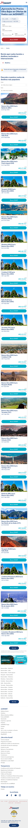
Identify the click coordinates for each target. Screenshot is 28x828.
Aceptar (14, 825)
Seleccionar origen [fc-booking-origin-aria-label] (6, 26)
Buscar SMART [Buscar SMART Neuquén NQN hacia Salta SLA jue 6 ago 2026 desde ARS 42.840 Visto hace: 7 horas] (14, 560)
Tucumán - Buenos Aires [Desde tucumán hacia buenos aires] (7, 685)
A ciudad (5, 801)
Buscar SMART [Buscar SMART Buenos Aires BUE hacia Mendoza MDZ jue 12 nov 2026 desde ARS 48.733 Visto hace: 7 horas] (14, 228)
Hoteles (3, 726)
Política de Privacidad (6, 774)
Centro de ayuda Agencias (7, 757)
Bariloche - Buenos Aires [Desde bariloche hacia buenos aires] (7, 698)
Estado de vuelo (5, 747)
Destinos (3, 713)
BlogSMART (4, 734)
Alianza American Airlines (7, 715)
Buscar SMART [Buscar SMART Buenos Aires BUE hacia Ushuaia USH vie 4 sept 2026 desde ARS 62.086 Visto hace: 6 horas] (14, 449)
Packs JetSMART (5, 717)
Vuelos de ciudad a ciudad (13, 801)
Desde (3, 24)
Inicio (2, 48)
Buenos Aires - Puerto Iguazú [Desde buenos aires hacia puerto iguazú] (8, 672)
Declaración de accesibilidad (8, 783)
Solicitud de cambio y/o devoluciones (10, 743)
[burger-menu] (26, 2)
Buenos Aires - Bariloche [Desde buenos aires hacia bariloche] (7, 668)
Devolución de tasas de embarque (9, 745)
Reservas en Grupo (5, 753)
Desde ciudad (11, 802)
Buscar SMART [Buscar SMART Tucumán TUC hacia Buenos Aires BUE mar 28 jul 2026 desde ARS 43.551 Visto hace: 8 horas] (14, 338)
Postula (2, 789)
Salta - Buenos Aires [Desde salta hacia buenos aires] (6, 683)
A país (2, 801)
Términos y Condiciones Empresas (9, 779)
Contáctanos (4, 755)
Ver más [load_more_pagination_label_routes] (14, 701)
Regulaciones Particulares (7, 770)
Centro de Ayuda (5, 739)
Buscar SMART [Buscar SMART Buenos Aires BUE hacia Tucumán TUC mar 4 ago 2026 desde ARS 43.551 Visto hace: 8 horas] (14, 421)
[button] (14, 19)
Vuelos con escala (5, 751)
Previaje (3, 762)
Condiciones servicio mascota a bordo (10, 777)
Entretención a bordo (6, 732)
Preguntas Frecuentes (6, 741)
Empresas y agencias (6, 720)
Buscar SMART (14, 39)
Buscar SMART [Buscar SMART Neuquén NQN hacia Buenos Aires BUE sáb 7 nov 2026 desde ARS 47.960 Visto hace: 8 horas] (14, 200)
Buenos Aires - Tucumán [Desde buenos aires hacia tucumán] (7, 691)
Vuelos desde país (18, 802)
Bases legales (4, 781)
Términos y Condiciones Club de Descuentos (12, 776)
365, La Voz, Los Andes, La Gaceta (9, 730)
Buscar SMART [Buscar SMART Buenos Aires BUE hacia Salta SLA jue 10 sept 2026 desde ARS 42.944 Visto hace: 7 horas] (14, 145)
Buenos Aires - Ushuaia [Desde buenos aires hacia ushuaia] (6, 693)
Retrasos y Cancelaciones (7, 749)
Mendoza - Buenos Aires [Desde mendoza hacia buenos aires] (7, 679)
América (6, 63)
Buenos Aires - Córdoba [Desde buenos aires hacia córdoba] (7, 687)
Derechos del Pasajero (6, 772)
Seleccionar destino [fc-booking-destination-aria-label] (7, 30)
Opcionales (3, 719)
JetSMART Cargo (5, 724)
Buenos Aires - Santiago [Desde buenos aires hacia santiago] (7, 695)
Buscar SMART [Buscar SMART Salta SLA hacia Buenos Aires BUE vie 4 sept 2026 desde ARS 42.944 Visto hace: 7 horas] (14, 311)
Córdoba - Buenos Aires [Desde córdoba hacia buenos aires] (7, 681)
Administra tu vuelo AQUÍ (7, 760)
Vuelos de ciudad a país (23, 801)
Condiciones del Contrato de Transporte (10, 768)
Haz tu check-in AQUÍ (6, 758)
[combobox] (14, 85)
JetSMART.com (14, 822)
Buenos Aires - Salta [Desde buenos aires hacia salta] (6, 670)
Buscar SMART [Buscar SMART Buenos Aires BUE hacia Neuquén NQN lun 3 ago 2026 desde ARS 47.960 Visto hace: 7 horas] (14, 394)
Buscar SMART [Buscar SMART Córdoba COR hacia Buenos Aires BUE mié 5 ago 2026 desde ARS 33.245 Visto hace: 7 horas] (14, 283)
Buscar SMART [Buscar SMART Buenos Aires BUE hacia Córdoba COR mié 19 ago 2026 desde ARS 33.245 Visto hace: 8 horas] (14, 366)
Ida (3, 33)
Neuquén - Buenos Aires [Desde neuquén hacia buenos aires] (7, 674)
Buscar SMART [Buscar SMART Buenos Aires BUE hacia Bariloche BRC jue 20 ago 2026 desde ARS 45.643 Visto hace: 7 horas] (14, 117)
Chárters (3, 722)
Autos (2, 728)
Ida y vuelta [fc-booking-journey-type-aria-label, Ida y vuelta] (5, 18)
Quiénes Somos (4, 711)
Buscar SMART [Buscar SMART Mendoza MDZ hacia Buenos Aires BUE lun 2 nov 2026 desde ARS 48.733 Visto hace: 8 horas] (14, 255)
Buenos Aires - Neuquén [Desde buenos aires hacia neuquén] (7, 689)
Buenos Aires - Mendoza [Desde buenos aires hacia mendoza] (7, 676)
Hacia (3, 29)
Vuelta (16, 33)
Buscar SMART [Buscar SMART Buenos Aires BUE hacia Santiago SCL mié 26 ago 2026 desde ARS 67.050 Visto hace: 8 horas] (14, 477)
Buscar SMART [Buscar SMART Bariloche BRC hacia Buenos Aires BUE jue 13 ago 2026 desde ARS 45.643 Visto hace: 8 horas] (14, 504)
